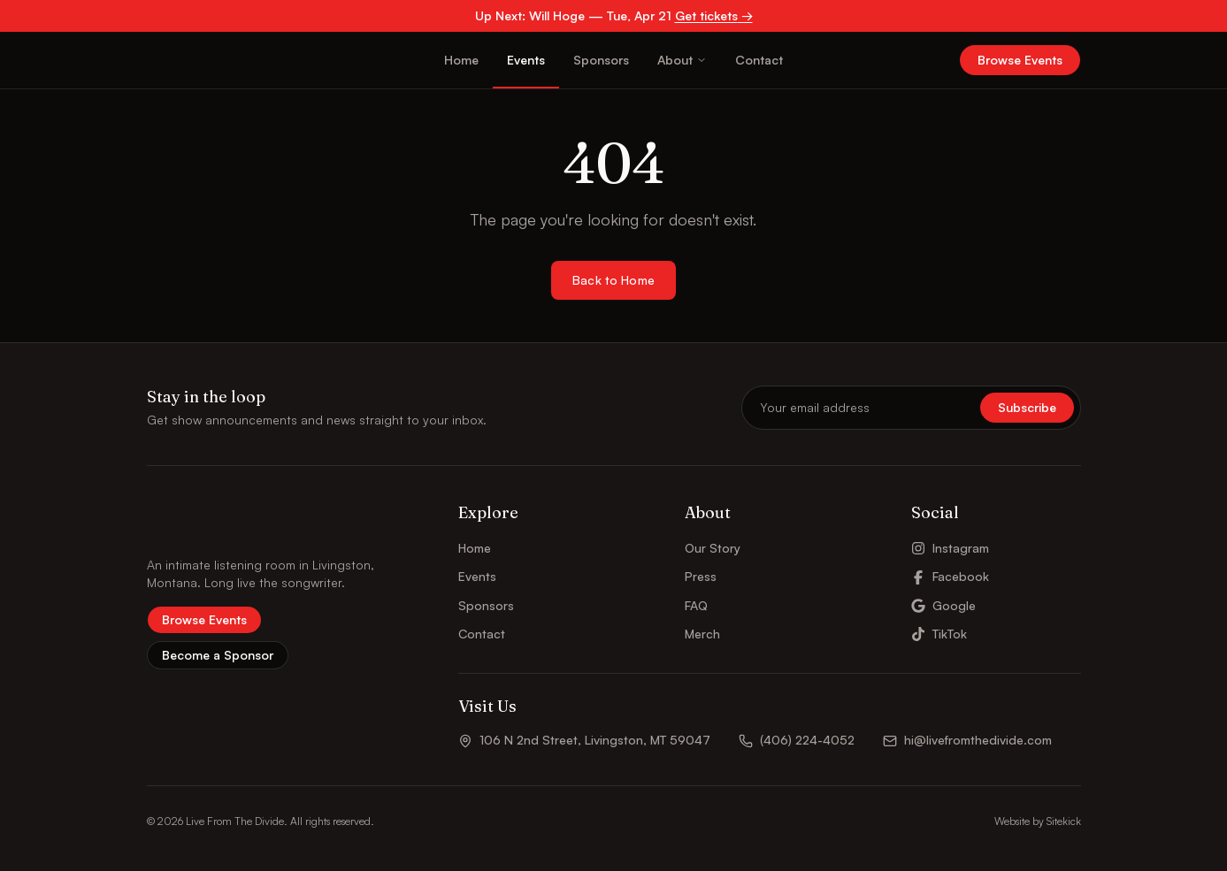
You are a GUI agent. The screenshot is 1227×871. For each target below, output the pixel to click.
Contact (759, 59)
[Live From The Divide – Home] (195, 60)
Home (461, 59)
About (682, 59)
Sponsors (601, 59)
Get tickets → (714, 15)
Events (526, 59)
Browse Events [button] (1020, 59)
